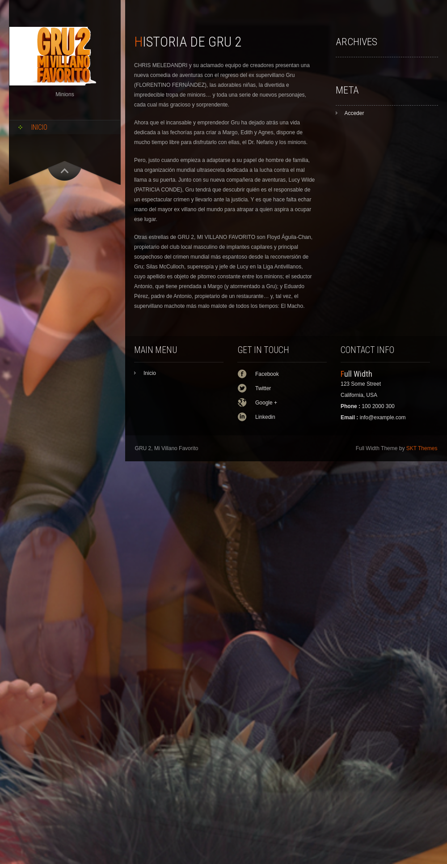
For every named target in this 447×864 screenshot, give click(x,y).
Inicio (39, 127)
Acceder (354, 113)
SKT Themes (422, 448)
